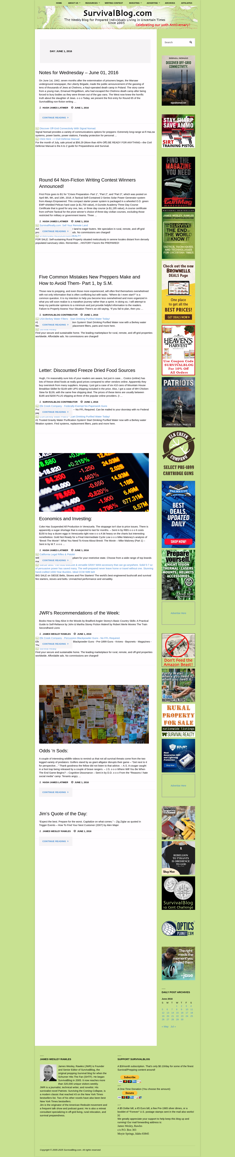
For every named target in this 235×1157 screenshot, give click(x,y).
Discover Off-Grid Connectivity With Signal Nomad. (66, 128)
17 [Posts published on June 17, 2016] (187, 1013)
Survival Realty (46, 329)
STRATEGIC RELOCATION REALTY (58, 235)
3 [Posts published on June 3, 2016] (186, 1006)
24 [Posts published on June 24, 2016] (187, 1016)
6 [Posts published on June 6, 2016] (167, 1009)
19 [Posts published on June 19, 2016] (163, 1016)
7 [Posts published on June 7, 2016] (172, 1009)
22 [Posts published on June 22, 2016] (177, 1016)
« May (165, 1026)
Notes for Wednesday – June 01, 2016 (79, 72)
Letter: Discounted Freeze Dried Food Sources (88, 370)
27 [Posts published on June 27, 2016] (168, 1020)
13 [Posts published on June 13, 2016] (168, 1013)
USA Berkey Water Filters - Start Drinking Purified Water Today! (73, 416)
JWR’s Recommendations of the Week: (80, 612)
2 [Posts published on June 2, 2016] (181, 1006)
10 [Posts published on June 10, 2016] (187, 1009)
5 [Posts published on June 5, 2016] (162, 1009)
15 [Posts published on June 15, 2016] (177, 1013)
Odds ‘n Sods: (54, 750)
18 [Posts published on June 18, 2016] (191, 1013)
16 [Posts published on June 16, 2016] (182, 1013)
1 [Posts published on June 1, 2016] (176, 1006)
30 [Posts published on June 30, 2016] (182, 1020)
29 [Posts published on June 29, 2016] (177, 1020)
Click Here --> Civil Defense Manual (57, 138)
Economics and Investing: (66, 518)
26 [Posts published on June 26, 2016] (163, 1020)
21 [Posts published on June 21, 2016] (172, 1016)
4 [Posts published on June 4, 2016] (191, 1006)
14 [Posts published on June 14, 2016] (172, 1013)
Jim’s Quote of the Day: (63, 813)
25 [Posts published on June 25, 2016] (191, 1016)
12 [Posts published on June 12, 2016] (163, 1013)
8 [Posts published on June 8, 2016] (176, 1009)
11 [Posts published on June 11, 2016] (191, 1009)
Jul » (173, 1026)
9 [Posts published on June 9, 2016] (181, 1009)
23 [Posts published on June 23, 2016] (182, 1016)
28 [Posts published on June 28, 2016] (172, 1020)
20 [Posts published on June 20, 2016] (168, 1016)
